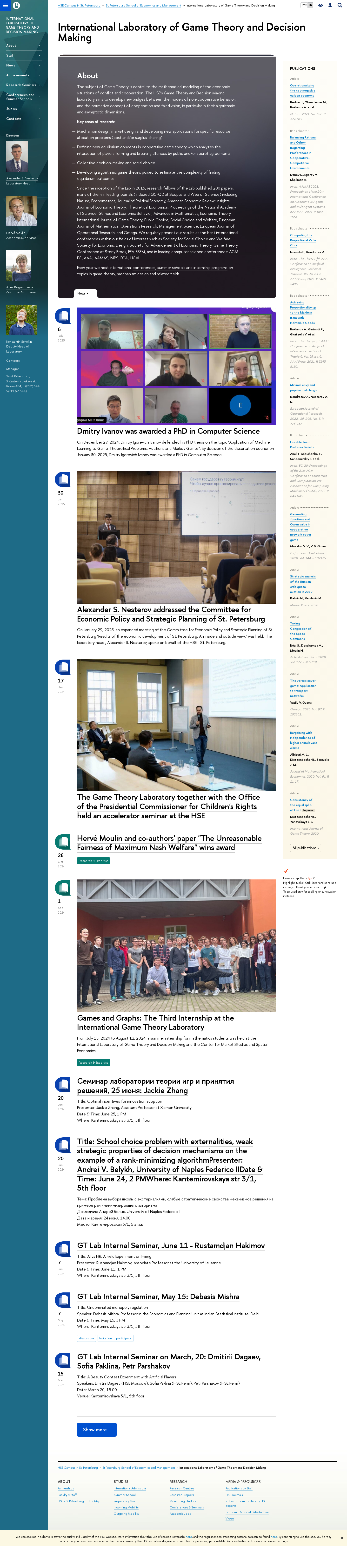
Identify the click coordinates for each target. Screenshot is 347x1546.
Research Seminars (21, 85)
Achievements (17, 75)
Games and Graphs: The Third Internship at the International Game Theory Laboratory (155, 1022)
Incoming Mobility (126, 1507)
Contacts (13, 118)
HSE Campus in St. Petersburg (78, 1468)
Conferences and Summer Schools (20, 96)
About (11, 45)
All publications (306, 847)
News (10, 65)
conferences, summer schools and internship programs (180, 267)
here (189, 1537)
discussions (86, 1338)
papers (227, 188)
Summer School (125, 1495)
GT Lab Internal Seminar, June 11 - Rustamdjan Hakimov (171, 1245)
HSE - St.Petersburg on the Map (79, 1501)
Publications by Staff (239, 1488)
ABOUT (64, 1481)
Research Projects (182, 1495)
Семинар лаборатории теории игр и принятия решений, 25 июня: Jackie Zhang (155, 1085)
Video (230, 1518)
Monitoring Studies (183, 1501)
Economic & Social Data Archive (247, 1512)
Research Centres (182, 1488)
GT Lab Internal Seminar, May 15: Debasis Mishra (158, 1296)
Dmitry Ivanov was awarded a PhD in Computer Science (168, 431)
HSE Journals (234, 1495)
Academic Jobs (180, 1514)
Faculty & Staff (67, 1495)
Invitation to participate (115, 1338)
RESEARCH (178, 1481)
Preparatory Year (125, 1501)
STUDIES (121, 1481)
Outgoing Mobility (126, 1514)
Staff (10, 55)
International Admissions (130, 1488)
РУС (304, 5)
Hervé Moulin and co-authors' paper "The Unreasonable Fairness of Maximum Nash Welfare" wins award (169, 843)
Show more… (96, 1429)
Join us (11, 108)
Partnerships (66, 1488)
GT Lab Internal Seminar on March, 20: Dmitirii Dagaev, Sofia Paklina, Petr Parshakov (169, 1361)
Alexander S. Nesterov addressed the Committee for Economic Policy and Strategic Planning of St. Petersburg (171, 614)
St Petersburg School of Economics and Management (138, 1468)
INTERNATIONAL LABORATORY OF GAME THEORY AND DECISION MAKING (22, 25)
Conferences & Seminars (187, 1507)
